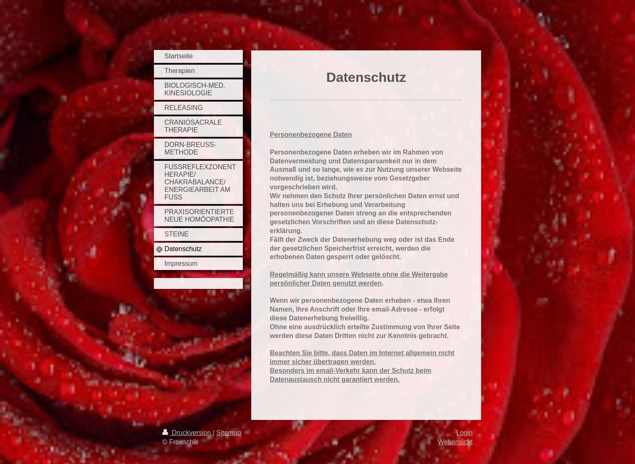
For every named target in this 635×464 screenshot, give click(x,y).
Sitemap (228, 432)
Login (464, 432)
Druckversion (187, 432)
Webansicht (455, 442)
